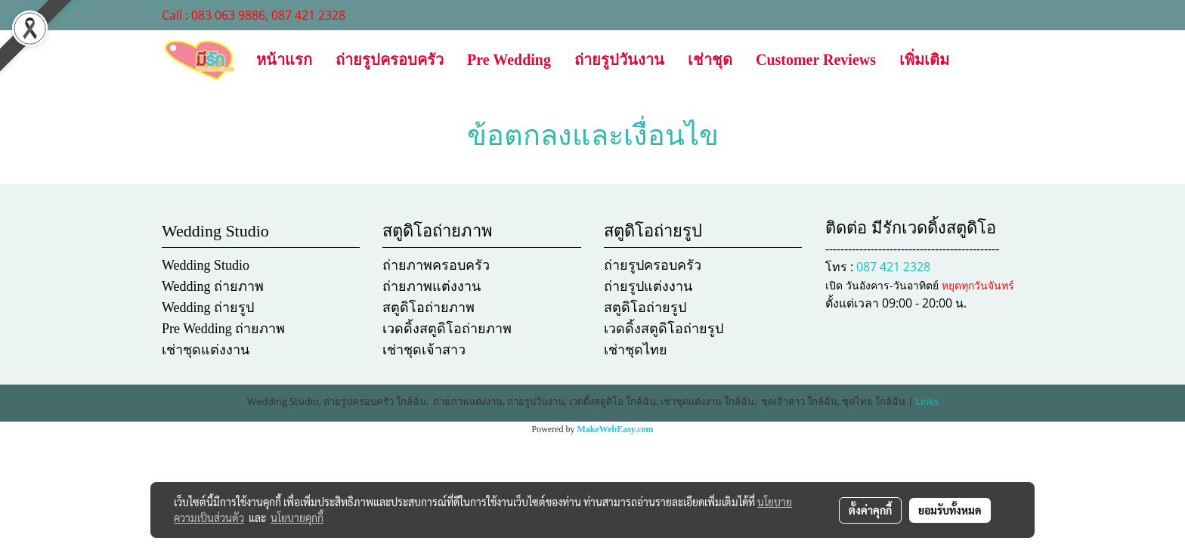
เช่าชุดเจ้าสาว (424, 349)
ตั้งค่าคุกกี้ (870, 510)
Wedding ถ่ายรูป (208, 307)
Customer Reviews (816, 59)
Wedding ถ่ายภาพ (213, 286)
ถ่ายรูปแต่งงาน (648, 286)
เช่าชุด (710, 59)
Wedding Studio (205, 265)
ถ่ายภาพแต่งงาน (431, 286)
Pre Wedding (509, 59)
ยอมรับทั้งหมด (950, 510)
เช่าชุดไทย (635, 349)
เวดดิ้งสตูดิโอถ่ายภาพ (447, 328)
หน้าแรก (284, 59)
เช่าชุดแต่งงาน (205, 349)
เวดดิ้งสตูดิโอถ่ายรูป (663, 328)
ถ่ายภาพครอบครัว (436, 265)
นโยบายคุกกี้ (297, 517)
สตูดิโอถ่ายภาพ (428, 307)
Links (927, 401)
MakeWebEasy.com (615, 429)
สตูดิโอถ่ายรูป (645, 307)
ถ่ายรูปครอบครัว (390, 59)
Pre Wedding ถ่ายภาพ (223, 328)
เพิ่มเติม (924, 59)
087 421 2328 (893, 266)
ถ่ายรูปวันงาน (619, 59)
